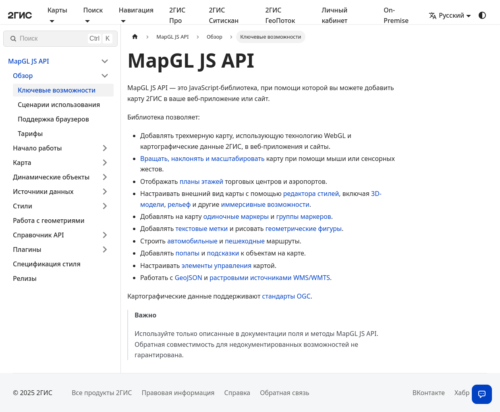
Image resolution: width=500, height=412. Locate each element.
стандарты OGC (286, 296)
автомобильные (192, 241)
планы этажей (201, 181)
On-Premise (396, 15)
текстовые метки (202, 228)
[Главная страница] (135, 37)
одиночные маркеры (236, 216)
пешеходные (245, 241)
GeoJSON (188, 277)
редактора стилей (311, 193)
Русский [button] (446, 15)
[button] (58, 61)
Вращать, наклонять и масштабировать (202, 158)
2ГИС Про (177, 15)
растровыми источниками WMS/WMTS (270, 277)
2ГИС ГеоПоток (280, 15)
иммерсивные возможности (265, 204)
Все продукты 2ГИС (102, 392)
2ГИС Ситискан (224, 15)
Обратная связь (284, 392)
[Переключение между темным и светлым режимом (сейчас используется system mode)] (482, 15)
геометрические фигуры (304, 228)
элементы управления (216, 265)
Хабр (461, 392)
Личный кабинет (334, 15)
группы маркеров (303, 216)
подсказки (223, 253)
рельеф (179, 204)
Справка (237, 392)
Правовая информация (177, 392)
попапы (188, 253)
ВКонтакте (429, 392)
